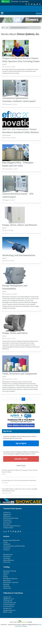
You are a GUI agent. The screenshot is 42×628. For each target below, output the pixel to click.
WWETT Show (7, 612)
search (38, 13)
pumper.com (7, 608)
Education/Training (9, 571)
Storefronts (7, 556)
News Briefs (7, 580)
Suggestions (7, 514)
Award (5, 575)
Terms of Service (23, 626)
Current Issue (7, 522)
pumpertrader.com (9, 610)
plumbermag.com (9, 604)
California (6, 586)
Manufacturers (8, 554)
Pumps (5, 542)
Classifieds (6, 558)
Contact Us (6, 512)
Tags (7, 27)
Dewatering (7, 588)
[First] (3, 399)
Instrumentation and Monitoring (14, 546)
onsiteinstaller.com (9, 603)
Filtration (6, 550)
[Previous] (6, 399)
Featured (6, 573)
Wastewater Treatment (10, 582)
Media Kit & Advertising (10, 518)
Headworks (6, 544)
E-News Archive (8, 528)
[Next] (33, 399)
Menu (2, 14)
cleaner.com (7, 597)
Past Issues (6, 524)
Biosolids (6, 584)
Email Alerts (7, 520)
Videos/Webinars (8, 560)
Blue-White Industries (10, 578)
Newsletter (7, 516)
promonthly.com (8, 606)
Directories (6, 562)
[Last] (37, 399)
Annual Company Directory (11, 526)
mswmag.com (7, 601)
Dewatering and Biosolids (11, 540)
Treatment (6, 548)
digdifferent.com (8, 599)
